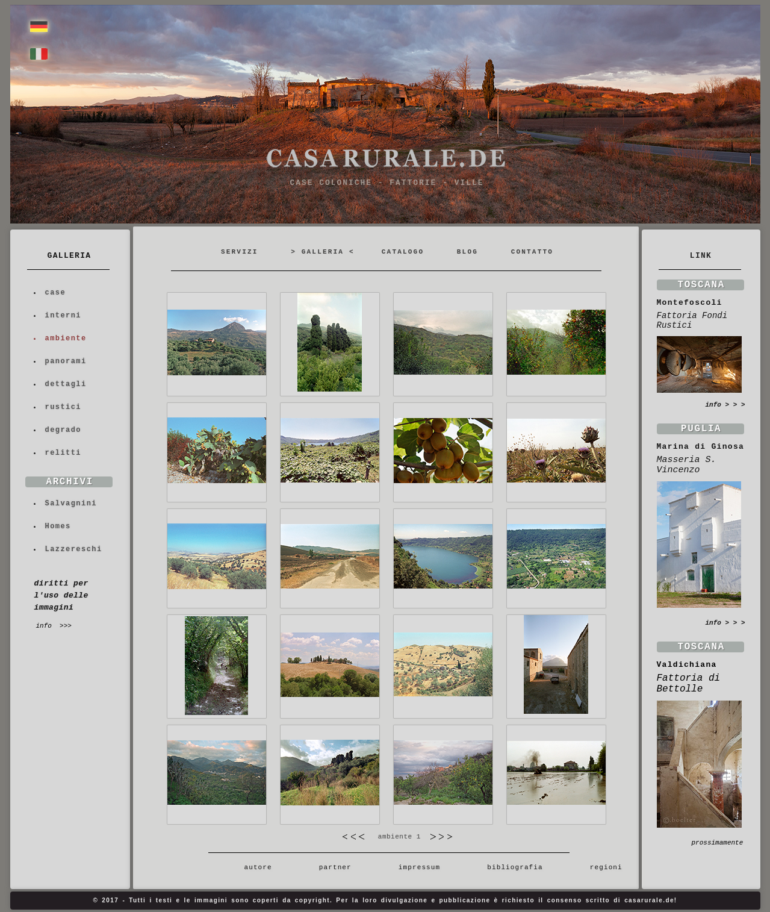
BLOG (467, 251)
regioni (601, 867)
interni (63, 315)
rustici (63, 407)
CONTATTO (532, 251)
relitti (63, 453)
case (55, 293)
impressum (419, 867)
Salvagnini (71, 503)
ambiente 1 (397, 836)
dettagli (66, 384)
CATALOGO (403, 251)
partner (335, 867)
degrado (63, 430)
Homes (58, 526)
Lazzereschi (73, 549)
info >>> (54, 625)
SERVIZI (239, 251)
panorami (66, 361)
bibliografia (515, 867)
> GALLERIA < (323, 251)
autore (251, 867)
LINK (701, 255)
